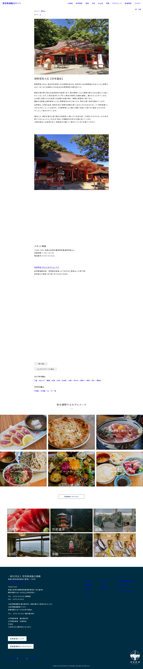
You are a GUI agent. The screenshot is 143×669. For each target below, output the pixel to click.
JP (136, 9)
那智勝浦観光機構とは (126, 581)
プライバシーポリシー (126, 591)
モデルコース (117, 3)
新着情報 (128, 3)
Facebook (12, 658)
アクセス (137, 3)
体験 (107, 3)
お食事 (70, 3)
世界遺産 (79, 3)
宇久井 (76, 380)
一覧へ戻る (41, 364)
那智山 (43, 11)
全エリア (42, 380)
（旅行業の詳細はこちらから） (18, 582)
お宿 (93, 3)
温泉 (87, 3)
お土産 (100, 3)
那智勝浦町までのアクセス (21, 646)
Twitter (22, 658)
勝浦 (48, 380)
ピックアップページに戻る (45, 369)
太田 (70, 380)
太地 (58, 380)
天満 (53, 380)
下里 (35, 380)
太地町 (64, 380)
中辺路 (36, 391)
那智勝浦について (17, 638)
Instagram (32, 658)
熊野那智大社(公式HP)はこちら (46, 267)
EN (140, 9)
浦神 (88, 380)
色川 (93, 380)
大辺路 (43, 391)
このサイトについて (125, 588)
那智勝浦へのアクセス (71, 497)
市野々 (82, 380)
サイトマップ (122, 584)
